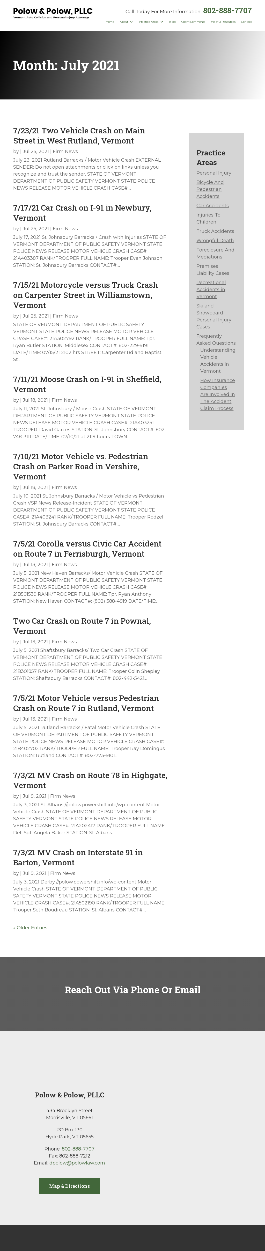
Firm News (65, 151)
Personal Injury (213, 173)
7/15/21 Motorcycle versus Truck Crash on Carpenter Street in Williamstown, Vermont (85, 295)
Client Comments (193, 22)
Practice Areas (148, 22)
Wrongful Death (215, 240)
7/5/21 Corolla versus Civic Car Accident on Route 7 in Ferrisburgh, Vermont (87, 548)
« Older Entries (30, 928)
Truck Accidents (215, 231)
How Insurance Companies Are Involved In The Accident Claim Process (217, 394)
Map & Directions (69, 1186)
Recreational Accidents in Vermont (211, 289)
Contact (246, 22)
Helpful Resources (223, 22)
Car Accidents (212, 205)
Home (110, 22)
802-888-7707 (227, 10)
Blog (172, 22)
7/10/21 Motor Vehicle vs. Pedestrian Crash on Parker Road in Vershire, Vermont (80, 466)
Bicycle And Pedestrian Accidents (210, 189)
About (124, 22)
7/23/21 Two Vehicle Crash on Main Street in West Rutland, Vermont (79, 135)
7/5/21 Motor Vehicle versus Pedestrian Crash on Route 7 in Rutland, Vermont (86, 703)
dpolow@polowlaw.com (77, 1163)
